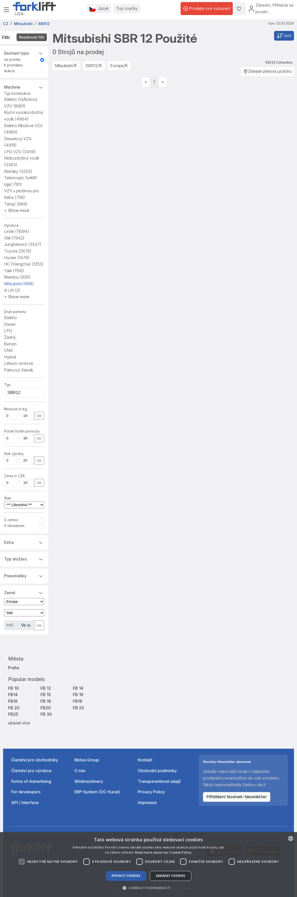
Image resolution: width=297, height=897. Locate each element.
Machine (24, 87)
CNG (8, 350)
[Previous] (145, 82)
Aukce (9, 71)
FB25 (13, 714)
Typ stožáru (24, 558)
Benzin (10, 343)
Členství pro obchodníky (34, 759)
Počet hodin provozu (22, 431)
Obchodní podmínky (157, 770)
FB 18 (45, 701)
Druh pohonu (15, 311)
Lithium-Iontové (18, 363)
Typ (7, 384)
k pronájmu (13, 65)
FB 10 (13, 688)
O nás (79, 770)
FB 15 (45, 694)
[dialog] (148, 864)
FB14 (13, 694)
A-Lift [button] (12, 290)
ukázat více (19, 722)
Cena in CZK (14, 476)
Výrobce (11, 225)
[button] (16, 210)
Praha (13, 667)
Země (24, 592)
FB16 (13, 701)
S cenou (11, 520)
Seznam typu (24, 53)
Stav (7, 498)
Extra (24, 542)
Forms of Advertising (31, 781)
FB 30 (46, 714)
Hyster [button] (17, 257)
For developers (25, 791)
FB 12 (45, 688)
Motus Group (86, 759)
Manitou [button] (17, 277)
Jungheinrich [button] (22, 244)
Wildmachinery (88, 781)
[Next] (162, 82)
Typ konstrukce (17, 93)
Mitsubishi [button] (19, 283)
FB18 (77, 701)
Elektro (10, 317)
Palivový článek (18, 370)
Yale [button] (14, 270)
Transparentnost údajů (159, 781)
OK (39, 416)
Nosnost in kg (15, 409)
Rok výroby (14, 453)
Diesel (9, 324)
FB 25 (78, 707)
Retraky (18, 171)
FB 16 (78, 694)
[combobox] (290, 838)
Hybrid (10, 357)
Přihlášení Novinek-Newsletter (236, 797)
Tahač (16, 204)
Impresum (147, 802)
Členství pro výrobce (31, 770)
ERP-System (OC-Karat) (97, 791)
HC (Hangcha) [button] (24, 264)
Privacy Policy (151, 791)
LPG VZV (20, 151)
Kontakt (145, 759)
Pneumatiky (24, 575)
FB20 (45, 707)
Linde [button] (16, 231)
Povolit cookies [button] (126, 876)
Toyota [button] (17, 251)
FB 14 (78, 688)
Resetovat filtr (31, 37)
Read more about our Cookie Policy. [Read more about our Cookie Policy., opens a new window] (163, 852)
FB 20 (14, 707)
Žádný (10, 337)
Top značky (127, 8)
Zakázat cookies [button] (170, 876)
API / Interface (25, 802)
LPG (8, 330)
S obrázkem (14, 525)
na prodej (12, 59)
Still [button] (14, 238)
